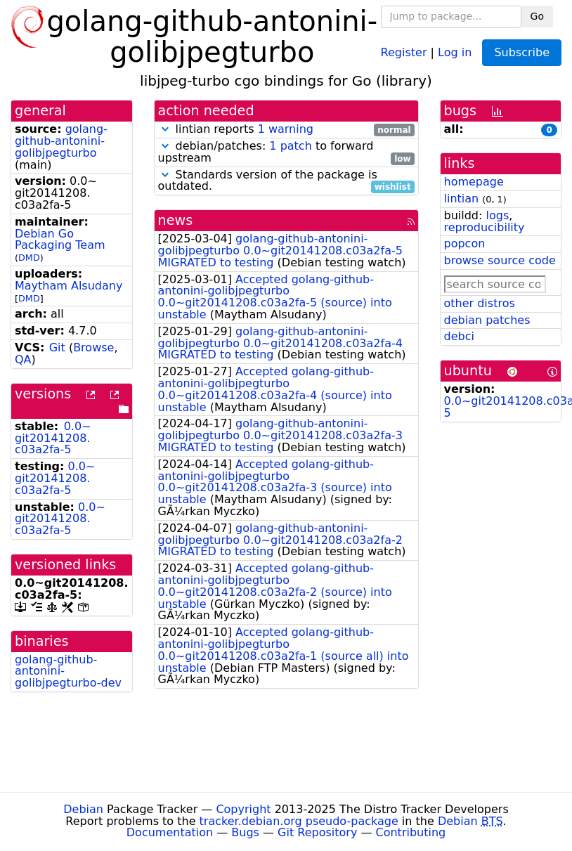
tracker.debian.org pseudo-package (299, 821)
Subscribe (522, 52)
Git (57, 347)
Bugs (245, 832)
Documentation (169, 832)
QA (23, 359)
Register (404, 51)
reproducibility (484, 227)
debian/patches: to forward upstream (286, 152)
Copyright (243, 809)
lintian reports (286, 130)
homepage (474, 181)
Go (537, 16)
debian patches (487, 320)
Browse (93, 347)
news (175, 220)
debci (459, 336)
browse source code (500, 260)
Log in (455, 51)
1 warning (285, 129)
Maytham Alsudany (68, 285)
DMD (29, 257)
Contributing (411, 832)
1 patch (290, 145)
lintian (461, 198)
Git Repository (317, 832)
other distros (479, 303)
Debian (83, 809)
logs (497, 215)
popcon (465, 243)
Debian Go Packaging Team (60, 239)
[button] (165, 129)
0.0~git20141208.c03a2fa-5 (53, 438)
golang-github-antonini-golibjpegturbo (61, 141)
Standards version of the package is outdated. (286, 181)
